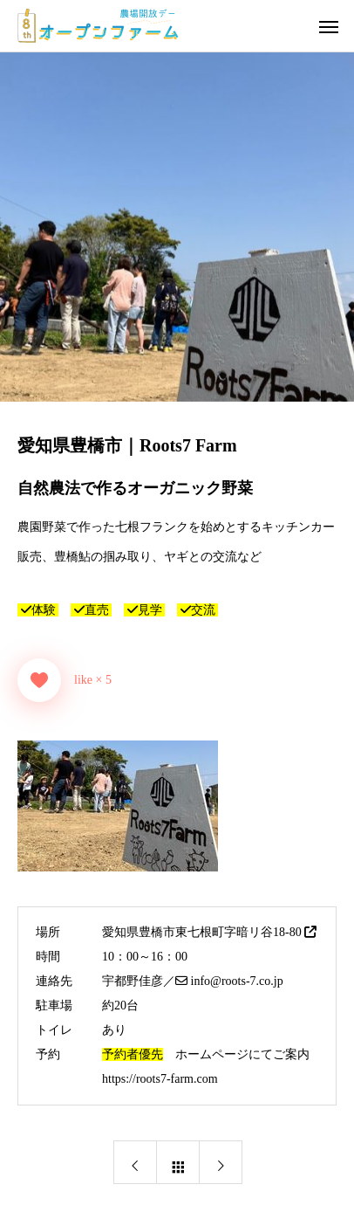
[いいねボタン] (39, 680)
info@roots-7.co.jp (229, 981)
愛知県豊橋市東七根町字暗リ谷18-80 (209, 932)
